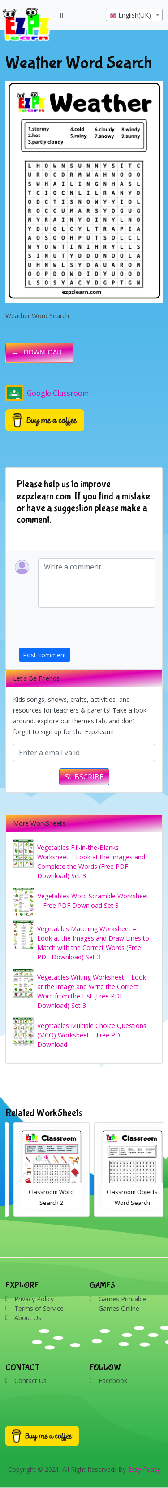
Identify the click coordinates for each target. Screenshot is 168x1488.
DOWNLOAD (43, 352)
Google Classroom (47, 393)
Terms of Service (39, 1308)
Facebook (113, 1380)
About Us (27, 1317)
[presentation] (87, 630)
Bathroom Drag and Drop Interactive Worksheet (43, 1202)
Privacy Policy (34, 1299)
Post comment (44, 655)
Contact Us (30, 1380)
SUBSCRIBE (84, 777)
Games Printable (122, 1299)
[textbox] (134, 15)
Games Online (119, 1308)
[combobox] (134, 15)
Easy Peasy (144, 1469)
